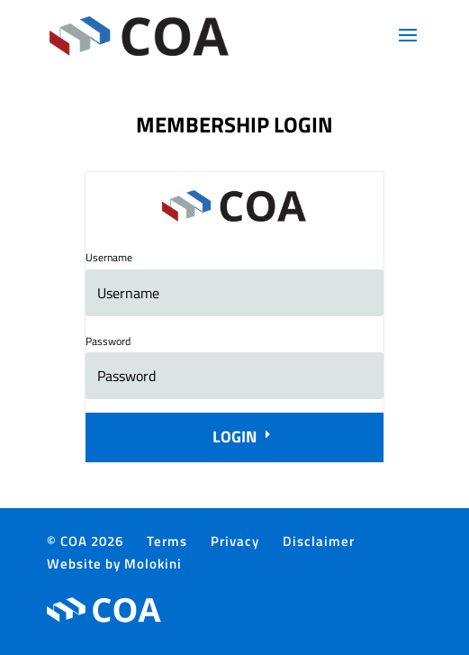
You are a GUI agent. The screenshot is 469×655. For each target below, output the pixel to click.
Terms (167, 541)
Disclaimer (319, 541)
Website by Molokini (114, 563)
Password (108, 341)
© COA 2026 (85, 541)
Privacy (235, 541)
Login (234, 436)
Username (109, 257)
